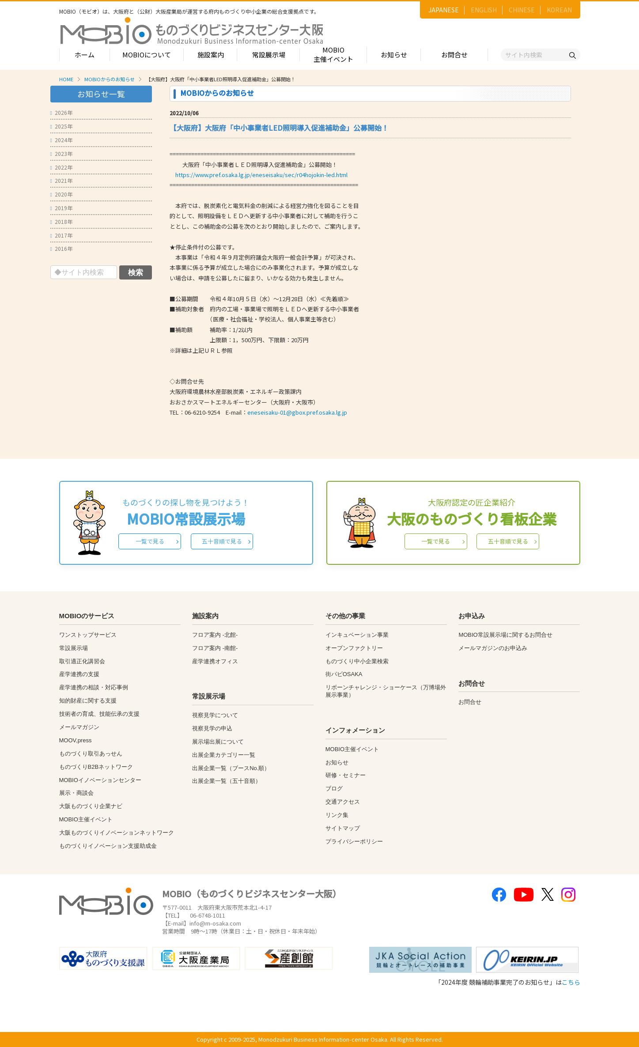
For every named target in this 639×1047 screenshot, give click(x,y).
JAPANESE (443, 9)
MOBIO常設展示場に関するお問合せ (505, 634)
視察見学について (215, 715)
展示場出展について (218, 741)
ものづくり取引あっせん (90, 753)
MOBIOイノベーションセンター (100, 780)
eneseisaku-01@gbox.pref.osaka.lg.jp (297, 412)
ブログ (334, 788)
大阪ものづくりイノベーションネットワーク (116, 832)
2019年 (61, 208)
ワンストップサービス (88, 634)
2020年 (61, 194)
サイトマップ (342, 828)
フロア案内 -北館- (215, 634)
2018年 (61, 221)
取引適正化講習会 (82, 661)
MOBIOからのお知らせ (109, 79)
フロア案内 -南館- (215, 648)
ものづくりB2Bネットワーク (96, 767)
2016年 (61, 248)
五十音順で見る (222, 541)
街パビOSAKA (344, 674)
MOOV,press (75, 740)
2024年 (61, 140)
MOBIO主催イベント (333, 54)
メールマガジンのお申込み (492, 648)
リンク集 (336, 815)
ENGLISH (484, 9)
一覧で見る (150, 541)
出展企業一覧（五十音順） (226, 781)
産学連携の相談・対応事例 (93, 687)
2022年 (61, 167)
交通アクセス (342, 801)
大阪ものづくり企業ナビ (90, 806)
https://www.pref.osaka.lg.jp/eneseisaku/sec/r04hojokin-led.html (261, 174)
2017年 (61, 235)
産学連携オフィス (215, 661)
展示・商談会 (76, 793)
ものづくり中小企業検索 (357, 661)
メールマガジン (79, 727)
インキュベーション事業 (357, 634)
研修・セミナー (345, 775)
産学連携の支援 (79, 674)
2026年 (61, 112)
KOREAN (559, 9)
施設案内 (210, 54)
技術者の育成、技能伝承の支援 (99, 714)
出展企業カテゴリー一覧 (223, 755)
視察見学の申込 (212, 728)
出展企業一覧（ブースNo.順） (231, 768)
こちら (571, 982)
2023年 (61, 153)
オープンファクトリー (354, 648)
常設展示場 (268, 54)
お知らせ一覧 (101, 93)
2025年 (61, 126)
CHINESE (522, 9)
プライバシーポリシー (354, 841)
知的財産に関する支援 (88, 700)
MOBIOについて (146, 54)
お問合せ (454, 54)
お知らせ (394, 54)
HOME (66, 79)
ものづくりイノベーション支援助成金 (108, 846)
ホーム (85, 54)
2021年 (61, 180)
